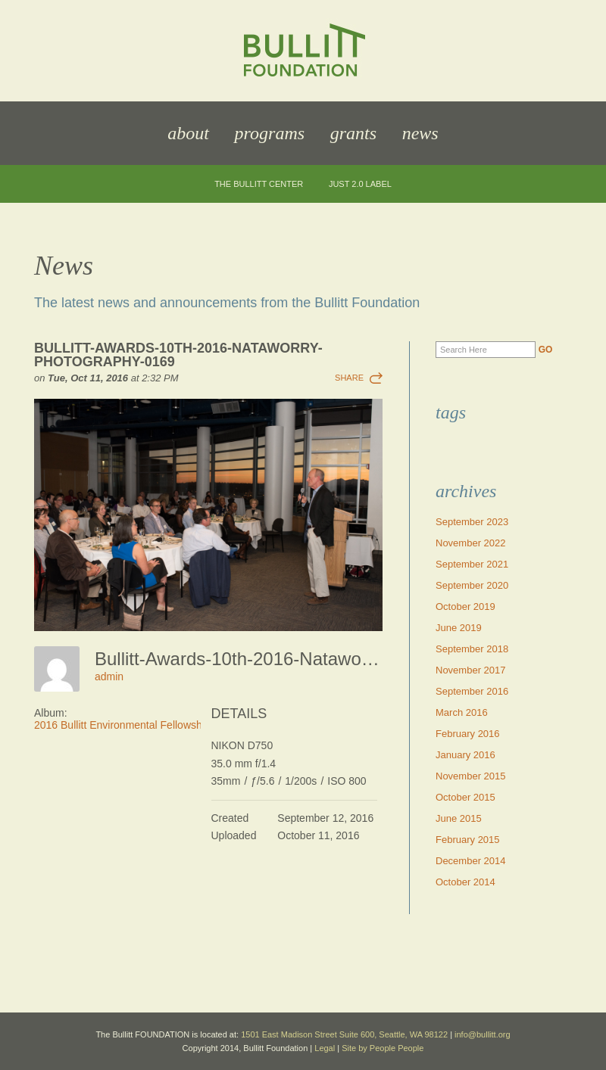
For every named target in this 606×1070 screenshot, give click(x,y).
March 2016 (462, 712)
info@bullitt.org (482, 1034)
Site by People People (382, 1048)
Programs (270, 133)
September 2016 (472, 691)
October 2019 (465, 606)
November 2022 (471, 543)
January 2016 (465, 755)
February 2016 (468, 733)
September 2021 (472, 564)
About (188, 133)
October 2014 (465, 882)
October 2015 (465, 797)
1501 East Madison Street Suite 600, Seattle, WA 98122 (344, 1034)
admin (109, 676)
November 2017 (471, 670)
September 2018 (472, 649)
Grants (353, 133)
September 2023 (472, 521)
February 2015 (468, 839)
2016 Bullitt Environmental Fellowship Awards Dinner (158, 725)
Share (349, 377)
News (420, 133)
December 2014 (471, 860)
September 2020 (472, 585)
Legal (324, 1048)
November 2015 (471, 776)
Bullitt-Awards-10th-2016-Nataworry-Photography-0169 (178, 355)
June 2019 (459, 627)
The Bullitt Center (258, 184)
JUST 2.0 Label (360, 184)
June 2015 (459, 818)
